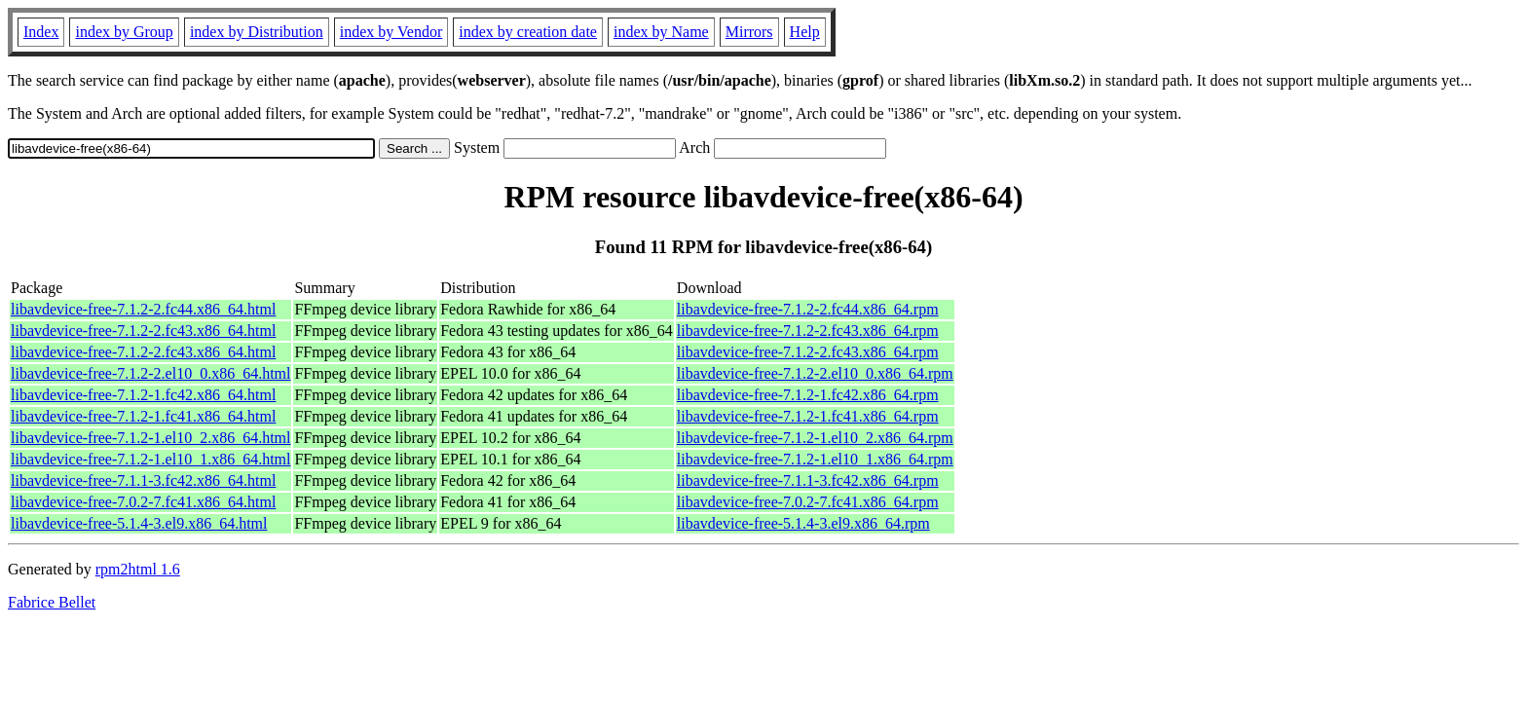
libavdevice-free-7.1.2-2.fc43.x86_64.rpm (808, 330)
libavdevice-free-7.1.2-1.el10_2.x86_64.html (150, 437)
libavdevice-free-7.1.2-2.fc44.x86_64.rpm (808, 309)
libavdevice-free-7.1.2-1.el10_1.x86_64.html (150, 459)
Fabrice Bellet (51, 602)
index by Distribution (256, 31)
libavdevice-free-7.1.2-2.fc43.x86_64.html (143, 330)
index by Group (123, 31)
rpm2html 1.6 (137, 569)
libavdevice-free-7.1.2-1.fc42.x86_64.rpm (808, 395)
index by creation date (528, 31)
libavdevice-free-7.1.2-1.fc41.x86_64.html (143, 416)
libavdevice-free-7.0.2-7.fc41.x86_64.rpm (808, 502)
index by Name (661, 31)
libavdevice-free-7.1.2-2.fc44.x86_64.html (143, 309)
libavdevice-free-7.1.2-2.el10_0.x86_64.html (150, 373)
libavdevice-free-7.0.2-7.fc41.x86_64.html (143, 502)
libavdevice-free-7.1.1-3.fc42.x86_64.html (143, 480)
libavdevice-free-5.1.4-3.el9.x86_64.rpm (803, 523)
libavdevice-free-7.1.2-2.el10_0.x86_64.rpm (815, 373)
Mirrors (749, 31)
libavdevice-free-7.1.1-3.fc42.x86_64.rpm (808, 480)
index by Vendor (391, 31)
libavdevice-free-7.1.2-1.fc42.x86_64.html (143, 395)
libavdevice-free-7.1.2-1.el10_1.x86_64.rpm (815, 459)
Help (805, 31)
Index (40, 31)
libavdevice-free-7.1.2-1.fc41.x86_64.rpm (808, 416)
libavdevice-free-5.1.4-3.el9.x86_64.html (139, 523)
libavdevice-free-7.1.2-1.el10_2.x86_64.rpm (815, 437)
